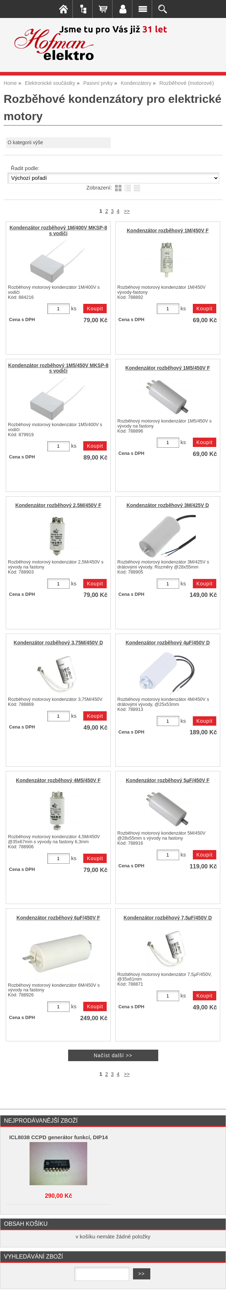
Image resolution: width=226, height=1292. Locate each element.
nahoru (215, 1281)
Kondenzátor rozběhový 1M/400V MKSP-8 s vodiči (58, 230)
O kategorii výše (25, 142)
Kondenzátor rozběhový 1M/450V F (168, 230)
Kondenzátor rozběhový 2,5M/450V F (58, 505)
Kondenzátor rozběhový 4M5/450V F (58, 780)
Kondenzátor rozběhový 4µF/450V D (167, 642)
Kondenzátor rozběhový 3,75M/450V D (58, 642)
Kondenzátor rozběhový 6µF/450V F (58, 918)
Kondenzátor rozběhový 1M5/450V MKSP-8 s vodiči (58, 368)
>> (127, 211)
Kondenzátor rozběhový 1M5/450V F (167, 368)
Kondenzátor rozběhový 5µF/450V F (167, 780)
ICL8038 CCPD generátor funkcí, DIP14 (58, 1137)
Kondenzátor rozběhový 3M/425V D (168, 505)
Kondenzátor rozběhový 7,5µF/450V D (168, 918)
